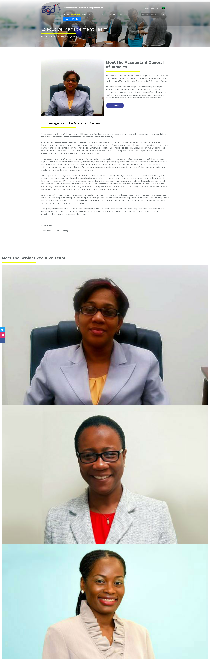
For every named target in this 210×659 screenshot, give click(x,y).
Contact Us (123, 14)
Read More (115, 105)
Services (85, 14)
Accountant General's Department (83, 7)
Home (66, 14)
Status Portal (71, 19)
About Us (74, 14)
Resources (111, 14)
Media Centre (97, 14)
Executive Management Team (69, 36)
